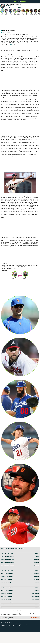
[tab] (20, 31)
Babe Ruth (9, 44)
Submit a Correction (35, 617)
